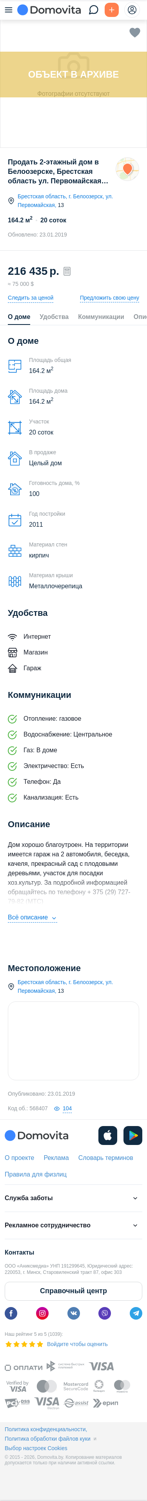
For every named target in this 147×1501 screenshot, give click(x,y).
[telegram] (136, 1313)
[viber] (104, 1313)
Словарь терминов (105, 1157)
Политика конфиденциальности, (46, 1429)
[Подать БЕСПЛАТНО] (112, 10)
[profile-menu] (132, 10)
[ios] (107, 1135)
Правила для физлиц (36, 1174)
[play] (132, 1135)
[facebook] (11, 1313)
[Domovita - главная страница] (49, 10)
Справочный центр (73, 1291)
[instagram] (42, 1313)
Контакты (19, 1252)
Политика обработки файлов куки (48, 1439)
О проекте (19, 1157)
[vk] (73, 1313)
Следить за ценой (30, 298)
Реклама (56, 1157)
